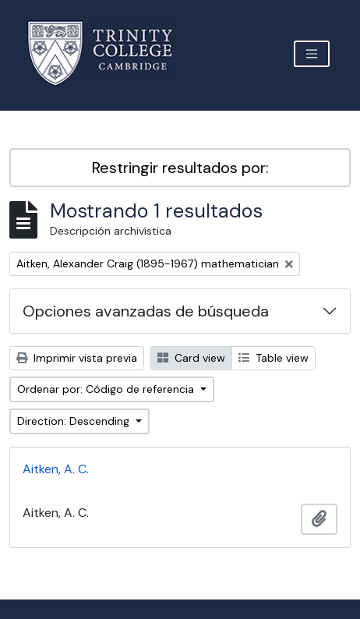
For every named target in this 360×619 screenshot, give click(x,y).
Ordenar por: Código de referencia (107, 389)
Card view (191, 358)
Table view (273, 358)
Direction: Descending (74, 421)
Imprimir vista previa (76, 358)
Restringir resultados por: (180, 167)
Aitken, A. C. (56, 469)
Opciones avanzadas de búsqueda (146, 311)
